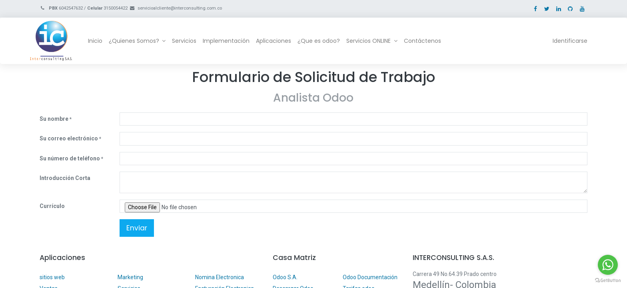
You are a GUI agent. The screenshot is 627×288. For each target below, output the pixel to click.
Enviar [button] (136, 228)
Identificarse (560, 41)
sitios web (52, 277)
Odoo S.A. (285, 277)
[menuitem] (104, 41)
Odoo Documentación (370, 277)
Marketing (130, 277)
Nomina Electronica (220, 277)
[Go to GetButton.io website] (608, 280)
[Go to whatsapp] (608, 265)
